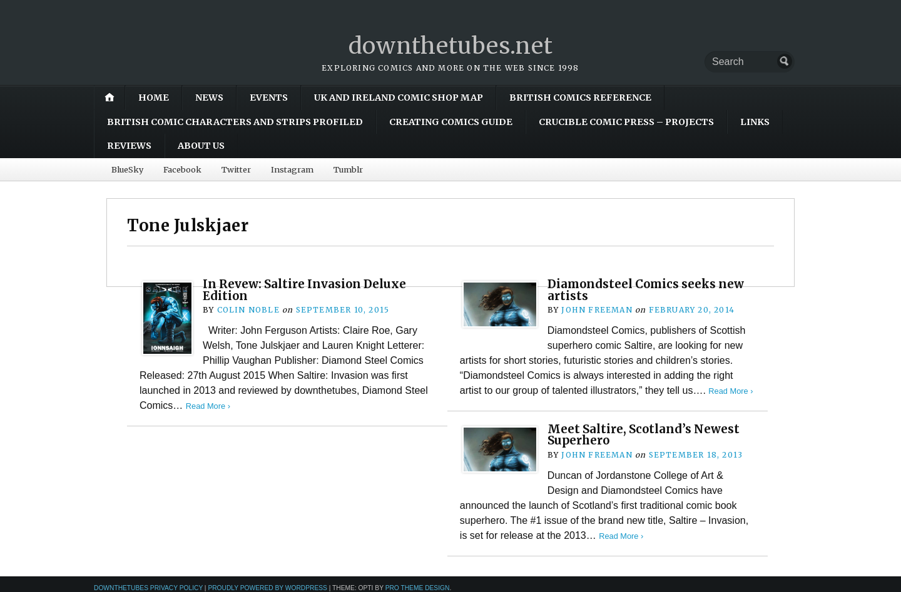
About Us (201, 145)
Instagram (292, 169)
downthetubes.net (451, 46)
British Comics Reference (580, 97)
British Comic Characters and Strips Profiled (235, 122)
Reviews (129, 145)
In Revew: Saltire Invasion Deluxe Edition (304, 290)
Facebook (182, 169)
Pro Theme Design (417, 587)
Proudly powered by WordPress (267, 587)
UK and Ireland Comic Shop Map (398, 97)
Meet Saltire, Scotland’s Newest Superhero (643, 435)
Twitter (236, 169)
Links (755, 122)
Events (269, 97)
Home (153, 97)
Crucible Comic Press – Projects (626, 122)
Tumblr (348, 169)
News (209, 97)
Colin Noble (248, 309)
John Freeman (596, 309)
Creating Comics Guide (450, 122)
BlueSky (127, 169)
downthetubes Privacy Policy (148, 587)
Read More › (208, 406)
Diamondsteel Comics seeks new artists (645, 290)
